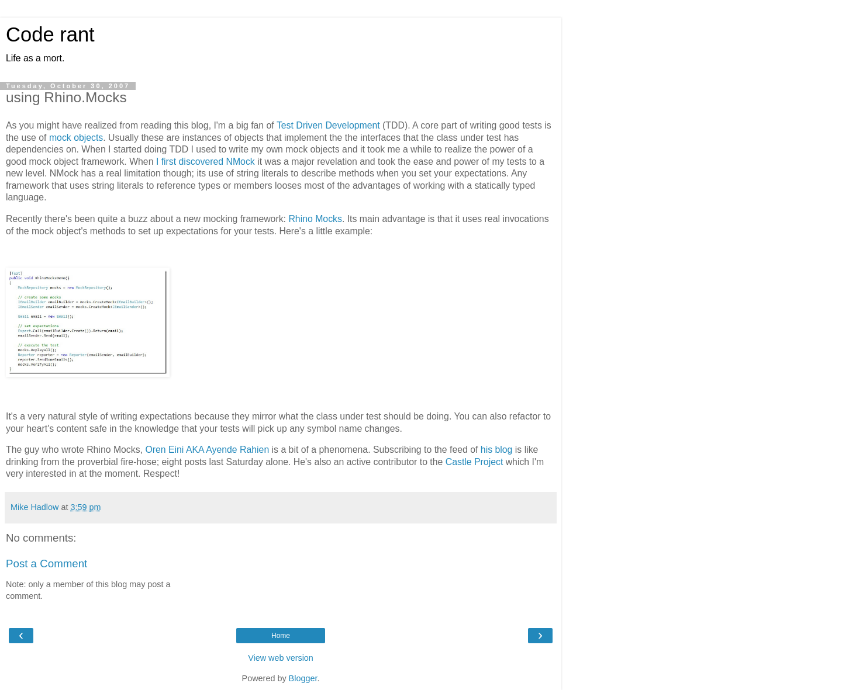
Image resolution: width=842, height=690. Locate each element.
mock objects (76, 138)
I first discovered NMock (205, 162)
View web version (280, 658)
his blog (497, 450)
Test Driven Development (328, 125)
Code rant (50, 34)
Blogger (303, 678)
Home (280, 636)
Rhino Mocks (314, 219)
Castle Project (474, 462)
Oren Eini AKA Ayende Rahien (207, 450)
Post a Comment (46, 563)
